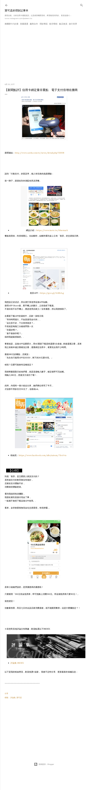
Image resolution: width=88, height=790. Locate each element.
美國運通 (24, 24)
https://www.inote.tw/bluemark (52, 230)
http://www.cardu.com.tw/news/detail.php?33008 (39, 152)
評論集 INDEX (17, 663)
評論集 (13, 697)
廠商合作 (34, 24)
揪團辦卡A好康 (11, 24)
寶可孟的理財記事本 (16, 10)
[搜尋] (81, 4)
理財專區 (44, 24)
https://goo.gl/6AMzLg (52, 293)
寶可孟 (19, 697)
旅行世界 (73, 24)
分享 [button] (6, 693)
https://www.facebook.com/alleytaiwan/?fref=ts (42, 455)
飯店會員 (63, 24)
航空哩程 (53, 24)
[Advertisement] (44, 55)
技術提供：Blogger (44, 764)
